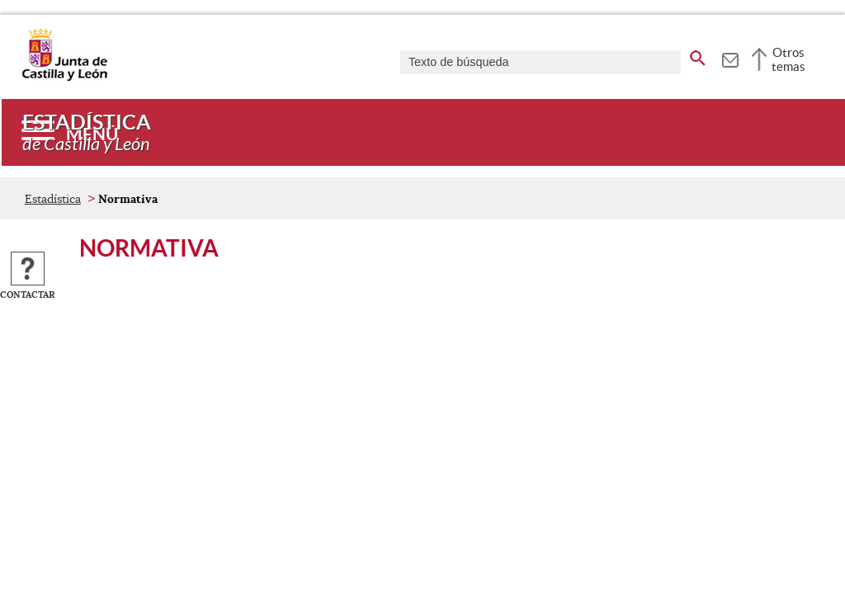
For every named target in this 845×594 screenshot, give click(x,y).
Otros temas (788, 59)
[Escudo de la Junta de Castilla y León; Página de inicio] (64, 77)
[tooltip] (730, 57)
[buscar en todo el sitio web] (697, 55)
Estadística (53, 198)
